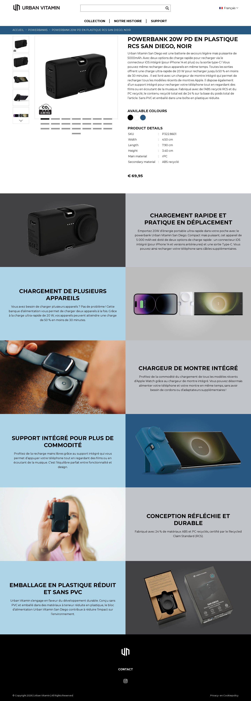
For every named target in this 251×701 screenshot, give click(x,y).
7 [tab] (107, 119)
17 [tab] (66, 129)
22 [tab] (76, 133)
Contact (125, 669)
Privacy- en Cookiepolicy (224, 695)
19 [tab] (86, 129)
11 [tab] (76, 124)
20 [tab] (97, 129)
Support (159, 21)
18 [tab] (76, 129)
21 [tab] (107, 129)
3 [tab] (66, 119)
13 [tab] (97, 124)
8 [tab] (45, 124)
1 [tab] (45, 119)
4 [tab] (76, 119)
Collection (94, 21)
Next (21, 120)
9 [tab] (55, 124)
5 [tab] (86, 119)
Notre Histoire (128, 21)
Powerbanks (38, 30)
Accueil (18, 30)
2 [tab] (55, 119)
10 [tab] (66, 124)
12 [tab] (86, 124)
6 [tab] (97, 119)
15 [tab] (45, 129)
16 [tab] (55, 129)
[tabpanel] (76, 77)
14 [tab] (107, 124)
